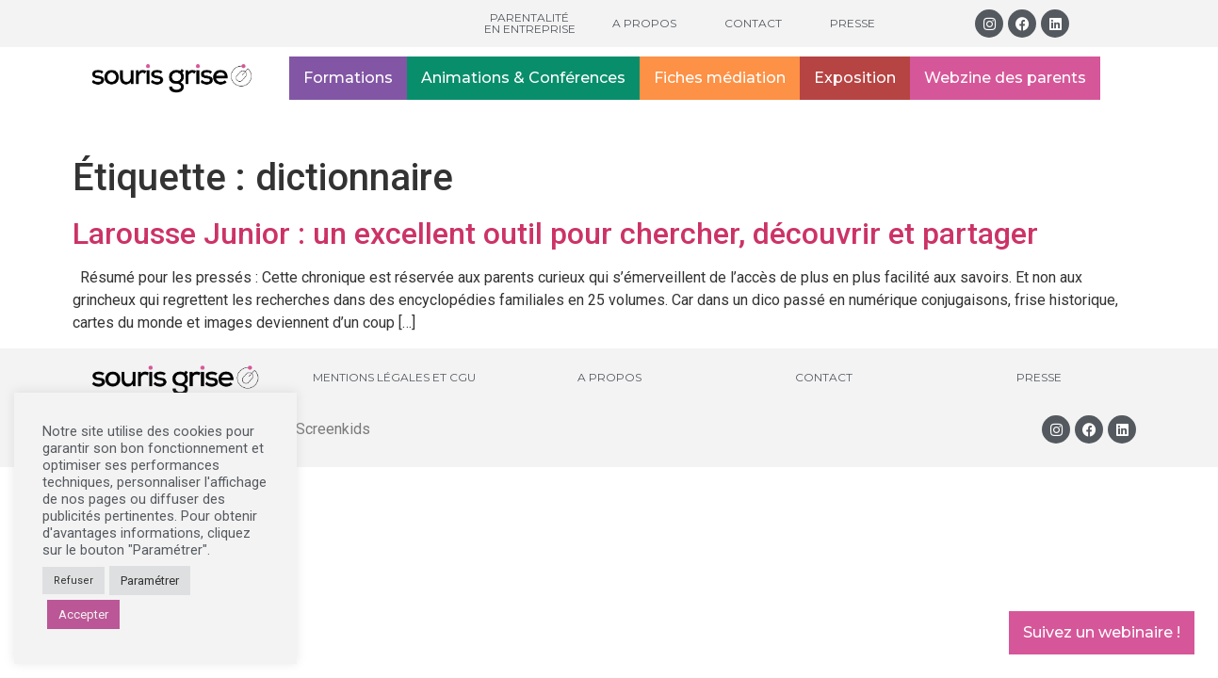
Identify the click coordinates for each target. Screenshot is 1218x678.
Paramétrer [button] (150, 580)
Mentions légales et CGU (394, 377)
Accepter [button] (83, 614)
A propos (644, 23)
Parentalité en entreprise (530, 23)
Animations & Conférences (523, 78)
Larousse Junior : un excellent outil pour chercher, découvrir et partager (555, 233)
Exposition (855, 78)
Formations (348, 78)
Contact (753, 23)
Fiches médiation (720, 78)
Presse (852, 23)
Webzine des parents (1005, 78)
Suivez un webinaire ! (1101, 632)
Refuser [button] (73, 580)
